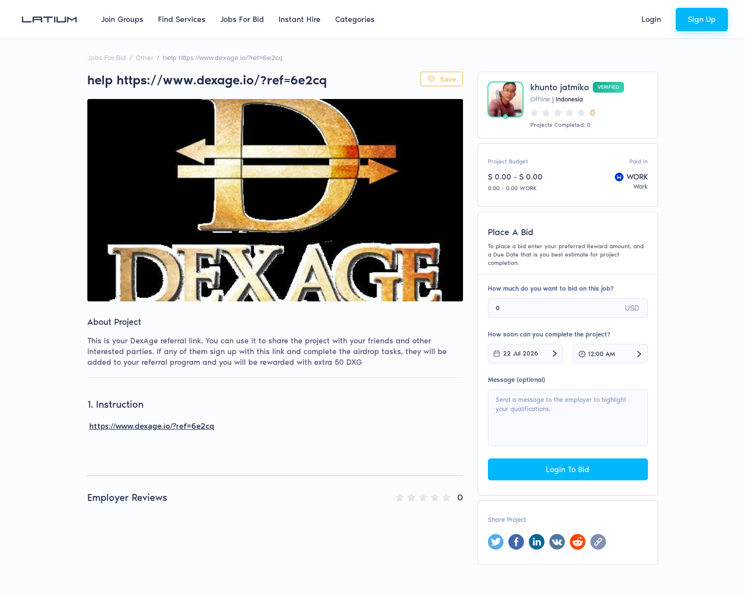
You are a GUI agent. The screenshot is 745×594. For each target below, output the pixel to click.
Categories (355, 19)
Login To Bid (567, 469)
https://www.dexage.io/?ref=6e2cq (151, 426)
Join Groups (122, 19)
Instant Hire (300, 19)
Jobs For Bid (242, 19)
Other (144, 58)
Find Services (181, 19)
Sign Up (702, 19)
